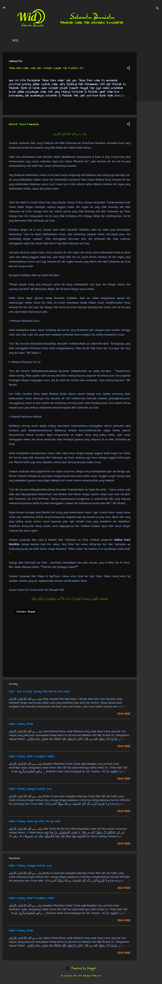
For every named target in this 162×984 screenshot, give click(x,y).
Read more (124, 713)
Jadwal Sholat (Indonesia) (61, 41)
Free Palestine (90, 41)
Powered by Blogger (81, 968)
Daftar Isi (34, 41)
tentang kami (112, 41)
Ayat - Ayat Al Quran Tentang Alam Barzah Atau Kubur (39, 691)
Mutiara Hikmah (26, 611)
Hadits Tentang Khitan (21, 724)
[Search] (157, 8)
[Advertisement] (149, 99)
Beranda (17, 41)
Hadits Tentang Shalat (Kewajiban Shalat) (31, 756)
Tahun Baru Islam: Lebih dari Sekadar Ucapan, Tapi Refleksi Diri (46, 68)
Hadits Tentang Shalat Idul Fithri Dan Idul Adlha (34, 821)
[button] (128, 68)
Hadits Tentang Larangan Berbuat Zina (30, 789)
